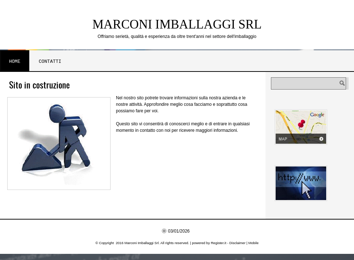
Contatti (50, 61)
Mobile (253, 243)
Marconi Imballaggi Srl (177, 24)
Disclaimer (237, 243)
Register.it (218, 243)
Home (14, 61)
